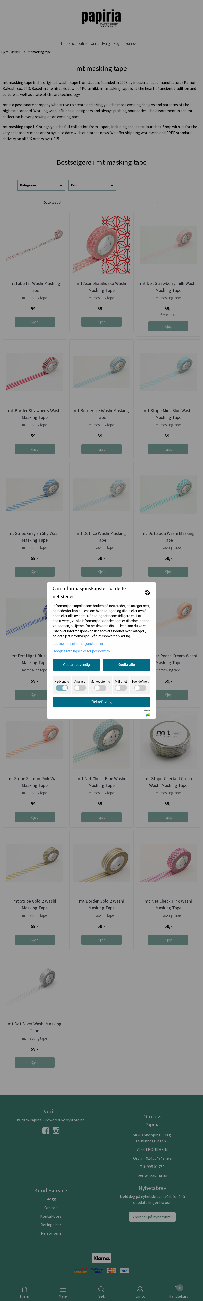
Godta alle (126, 665)
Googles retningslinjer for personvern (81, 651)
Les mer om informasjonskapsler (78, 644)
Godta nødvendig (76, 665)
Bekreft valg (101, 702)
